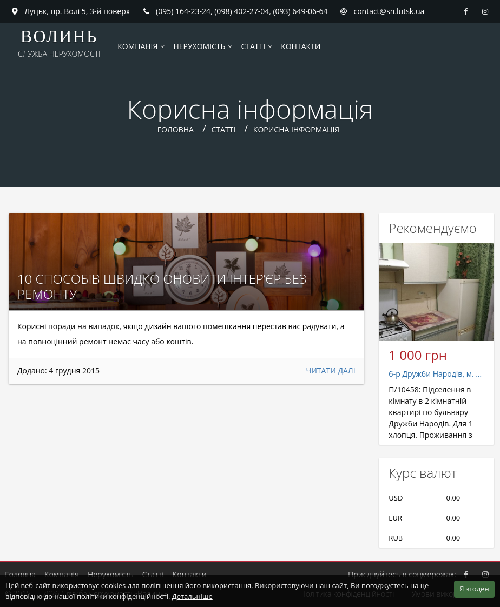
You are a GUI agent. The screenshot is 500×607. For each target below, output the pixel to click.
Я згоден (474, 588)
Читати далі (331, 370)
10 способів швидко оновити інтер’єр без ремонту (162, 286)
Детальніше (192, 596)
